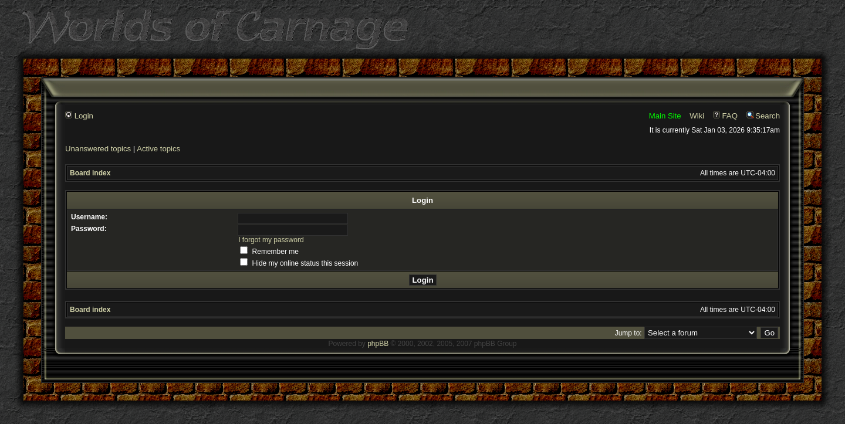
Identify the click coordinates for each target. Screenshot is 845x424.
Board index (90, 173)
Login (79, 115)
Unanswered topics (98, 148)
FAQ (725, 115)
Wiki (696, 115)
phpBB (377, 344)
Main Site (665, 115)
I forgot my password (270, 240)
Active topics (158, 148)
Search (763, 115)
